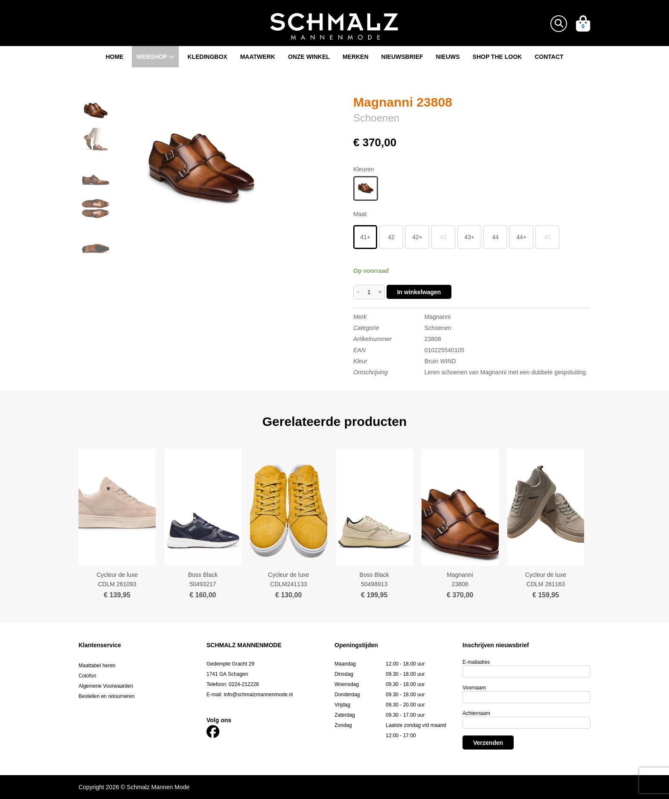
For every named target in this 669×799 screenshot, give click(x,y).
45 (547, 237)
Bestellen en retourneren (106, 696)
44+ (521, 237)
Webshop (155, 56)
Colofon (87, 676)
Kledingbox (207, 56)
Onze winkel (309, 56)
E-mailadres (476, 662)
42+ (417, 237)
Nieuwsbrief (402, 56)
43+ (469, 237)
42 (391, 237)
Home (114, 56)
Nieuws (448, 56)
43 (443, 237)
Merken (356, 56)
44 (495, 237)
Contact (549, 56)
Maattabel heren (97, 666)
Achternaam (476, 713)
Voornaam (474, 688)
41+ (365, 237)
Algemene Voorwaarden (106, 686)
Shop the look (497, 56)
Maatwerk (257, 56)
